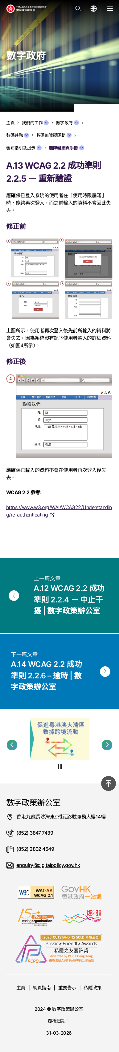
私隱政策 (92, 988)
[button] (12, 745)
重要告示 (67, 988)
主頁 (20, 988)
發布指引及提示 (24, 147)
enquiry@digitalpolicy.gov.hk (48, 865)
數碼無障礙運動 (54, 135)
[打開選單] (110, 9)
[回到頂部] (108, 783)
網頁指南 (42, 988)
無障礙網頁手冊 (66, 147)
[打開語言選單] (94, 9)
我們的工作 (35, 122)
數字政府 (67, 122)
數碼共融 (17, 135)
